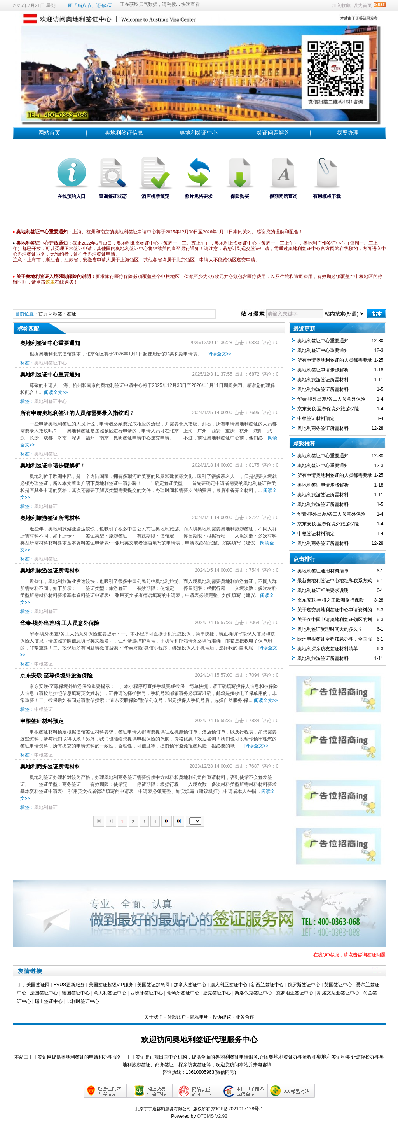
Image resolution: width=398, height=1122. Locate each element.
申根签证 (43, 664)
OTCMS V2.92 (212, 1116)
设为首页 (362, 5)
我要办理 (348, 133)
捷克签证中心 (217, 993)
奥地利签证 (46, 454)
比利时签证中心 (82, 1001)
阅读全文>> (220, 354)
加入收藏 (341, 5)
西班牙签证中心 (146, 993)
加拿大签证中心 (190, 984)
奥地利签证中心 (199, 133)
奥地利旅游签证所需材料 (50, 518)
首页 (43, 314)
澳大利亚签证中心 (229, 984)
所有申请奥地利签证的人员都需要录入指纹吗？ (77, 413)
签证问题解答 (273, 133)
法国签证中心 (44, 993)
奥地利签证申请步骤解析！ (53, 465)
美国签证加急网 (153, 984)
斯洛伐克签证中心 (253, 993)
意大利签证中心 (110, 993)
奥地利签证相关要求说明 (323, 590)
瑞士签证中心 (49, 1001)
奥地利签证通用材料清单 (323, 571)
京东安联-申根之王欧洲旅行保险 (330, 600)
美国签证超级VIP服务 (111, 984)
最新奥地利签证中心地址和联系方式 (334, 580)
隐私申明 (199, 1017)
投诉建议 (222, 1017)
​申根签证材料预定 (42, 721)
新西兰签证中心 (267, 984)
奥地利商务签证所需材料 (50, 766)
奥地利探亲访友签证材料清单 (327, 648)
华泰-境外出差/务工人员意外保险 (60, 623)
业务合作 (245, 1017)
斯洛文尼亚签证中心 (338, 993)
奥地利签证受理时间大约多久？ (330, 629)
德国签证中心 (76, 993)
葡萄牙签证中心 (183, 993)
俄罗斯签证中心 (304, 984)
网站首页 (49, 133)
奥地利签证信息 (124, 133)
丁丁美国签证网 (33, 984)
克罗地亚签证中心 (294, 993)
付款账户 (176, 1017)
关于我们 (153, 1017)
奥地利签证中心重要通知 (50, 343)
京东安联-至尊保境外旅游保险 (56, 675)
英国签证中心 (338, 984)
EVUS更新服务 (69, 984)
